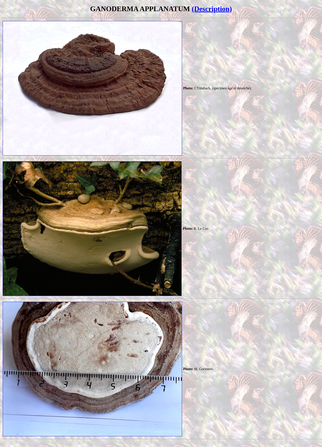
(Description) (212, 9)
